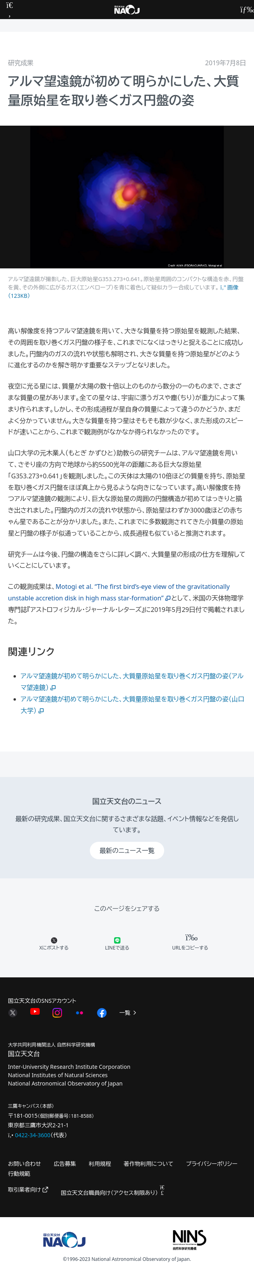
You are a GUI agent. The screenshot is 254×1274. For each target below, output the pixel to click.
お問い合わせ (24, 1163)
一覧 (128, 1012)
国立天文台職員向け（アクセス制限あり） (113, 1192)
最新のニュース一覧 (126, 850)
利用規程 (100, 1163)
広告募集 (65, 1163)
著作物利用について (148, 1163)
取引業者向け (28, 1189)
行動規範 (19, 1173)
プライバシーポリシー (211, 1163)
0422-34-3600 (32, 1135)
